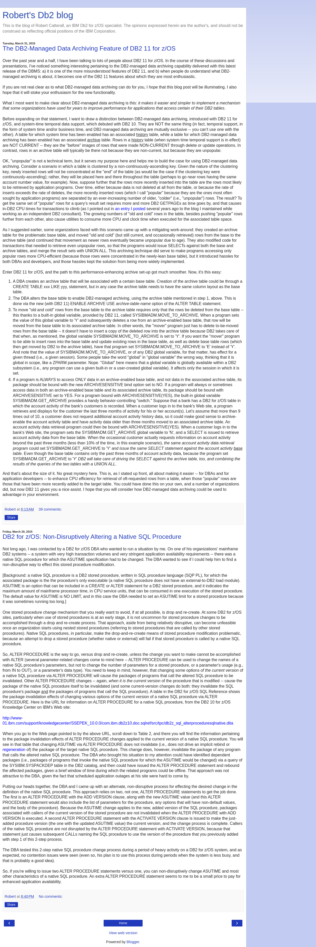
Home (123, 923)
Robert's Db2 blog (38, 15)
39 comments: (50, 509)
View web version (123, 933)
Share (11, 517)
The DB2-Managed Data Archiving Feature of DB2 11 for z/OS (89, 48)
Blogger (133, 942)
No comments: (51, 896)
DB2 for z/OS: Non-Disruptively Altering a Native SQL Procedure (92, 536)
